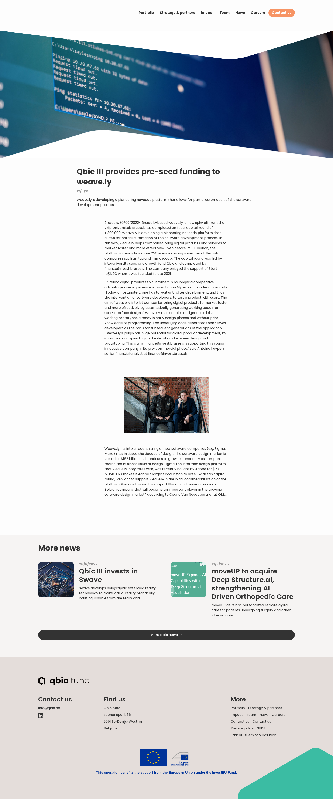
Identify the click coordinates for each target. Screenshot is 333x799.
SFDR (261, 728)
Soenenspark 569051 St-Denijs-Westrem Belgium (124, 721)
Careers (258, 12)
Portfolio (146, 12)
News (240, 12)
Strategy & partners (177, 12)
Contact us (281, 12)
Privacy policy (242, 728)
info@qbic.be (49, 707)
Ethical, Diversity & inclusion (253, 735)
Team (225, 12)
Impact (207, 12)
